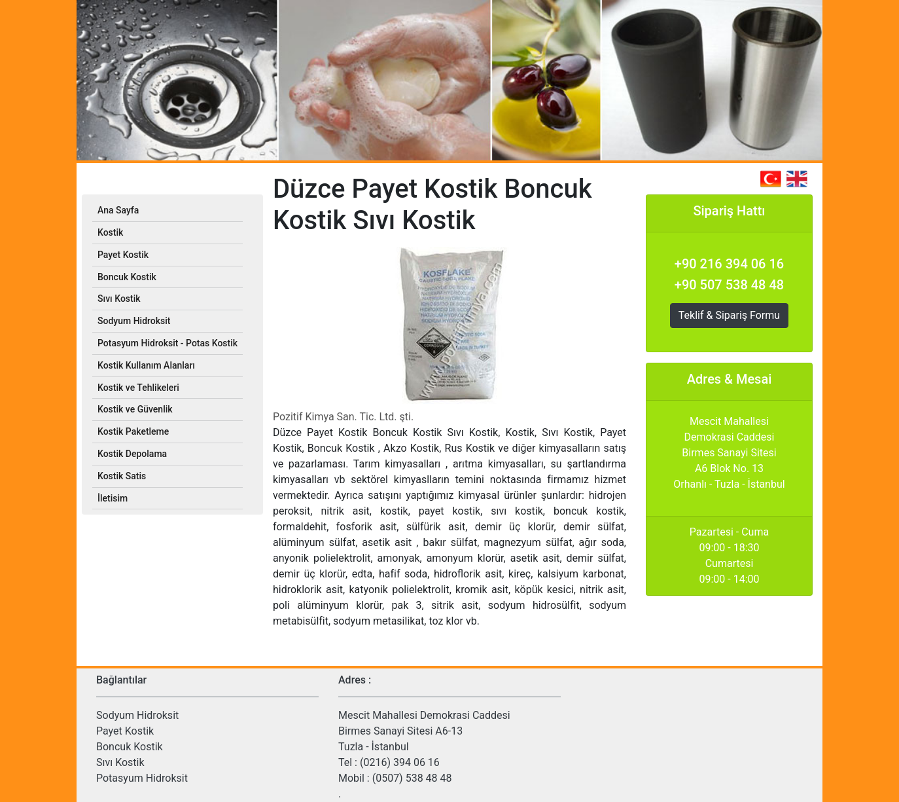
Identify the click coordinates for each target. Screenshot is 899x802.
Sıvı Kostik (120, 762)
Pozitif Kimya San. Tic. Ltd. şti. (343, 416)
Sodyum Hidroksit (137, 715)
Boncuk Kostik (129, 746)
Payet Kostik (125, 731)
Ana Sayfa (118, 210)
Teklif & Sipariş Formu (729, 315)
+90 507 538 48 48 (729, 285)
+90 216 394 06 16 (729, 264)
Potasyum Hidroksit (142, 778)
